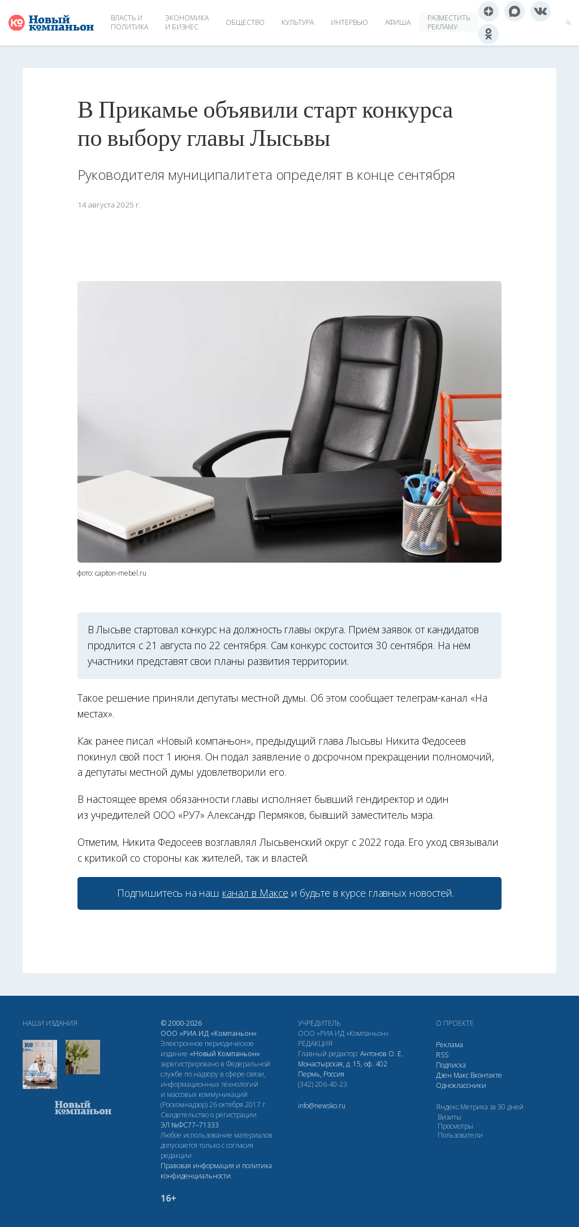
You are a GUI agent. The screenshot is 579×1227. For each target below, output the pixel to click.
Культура (298, 22)
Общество (245, 22)
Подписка (451, 1065)
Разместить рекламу (448, 22)
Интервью (349, 22)
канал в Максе (255, 893)
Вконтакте (486, 1075)
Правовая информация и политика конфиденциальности (216, 1171)
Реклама (449, 1044)
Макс (461, 1075)
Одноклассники (461, 1085)
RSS (442, 1055)
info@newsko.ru (321, 1106)
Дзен (444, 1075)
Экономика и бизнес (187, 22)
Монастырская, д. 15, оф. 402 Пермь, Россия (342, 1069)
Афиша (398, 22)
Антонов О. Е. (381, 1053)
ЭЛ (190, 1125)
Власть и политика (129, 22)
